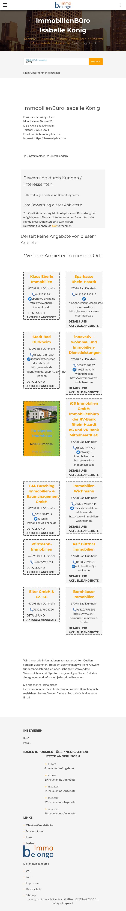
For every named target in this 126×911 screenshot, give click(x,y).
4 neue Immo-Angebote (59, 768)
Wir (28, 871)
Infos (29, 837)
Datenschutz (33, 889)
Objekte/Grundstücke (39, 825)
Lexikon (30, 843)
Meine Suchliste (41, 43)
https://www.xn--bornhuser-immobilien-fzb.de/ (84, 618)
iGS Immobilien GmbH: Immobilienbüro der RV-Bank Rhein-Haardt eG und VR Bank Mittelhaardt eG (84, 419)
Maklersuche (62, 43)
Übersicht (30, 38)
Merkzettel (96, 38)
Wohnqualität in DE (86, 43)
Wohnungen (78, 38)
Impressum (32, 883)
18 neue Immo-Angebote (60, 813)
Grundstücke (47, 38)
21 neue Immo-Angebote (60, 790)
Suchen (95, 61)
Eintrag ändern (57, 155)
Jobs (28, 877)
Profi (26, 738)
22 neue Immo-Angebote (60, 802)
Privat (27, 742)
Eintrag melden (34, 155)
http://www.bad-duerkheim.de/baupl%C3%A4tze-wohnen (47, 371)
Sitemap (31, 895)
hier (54, 225)
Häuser (63, 38)
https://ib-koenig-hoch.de (50, 138)
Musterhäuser (34, 831)
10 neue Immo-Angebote (60, 779)
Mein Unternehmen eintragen (41, 72)
